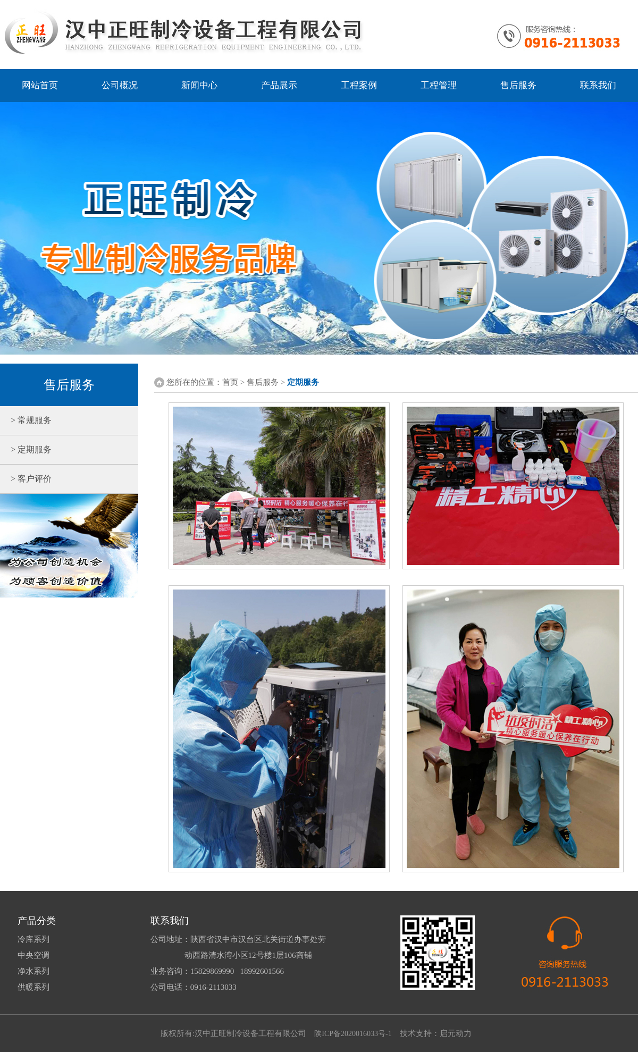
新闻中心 (199, 85)
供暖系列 (33, 987)
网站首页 (40, 85)
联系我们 (598, 85)
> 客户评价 (26, 478)
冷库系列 (33, 939)
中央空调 (33, 955)
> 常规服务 (26, 420)
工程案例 (359, 85)
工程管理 (439, 85)
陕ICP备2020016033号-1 (352, 1034)
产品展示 (279, 85)
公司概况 (120, 85)
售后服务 (518, 85)
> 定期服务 (26, 449)
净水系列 (33, 971)
